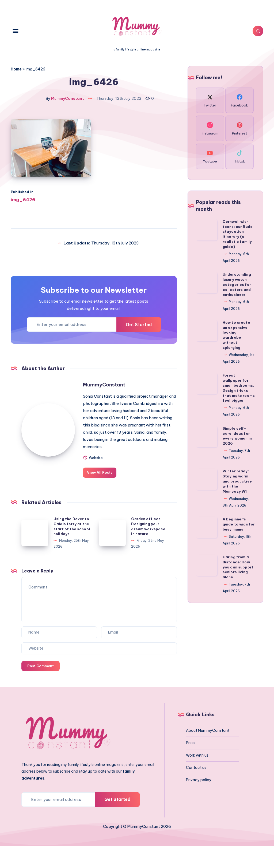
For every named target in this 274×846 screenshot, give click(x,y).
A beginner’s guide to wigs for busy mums (239, 524)
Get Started (139, 324)
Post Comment (40, 666)
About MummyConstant (207, 730)
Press (190, 742)
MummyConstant (104, 385)
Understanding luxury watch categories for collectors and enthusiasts (237, 284)
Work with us (197, 755)
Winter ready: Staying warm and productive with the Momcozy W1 (237, 481)
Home (16, 69)
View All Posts (99, 472)
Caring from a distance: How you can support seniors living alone (238, 567)
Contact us (196, 767)
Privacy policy (198, 779)
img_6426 (23, 200)
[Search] (258, 31)
